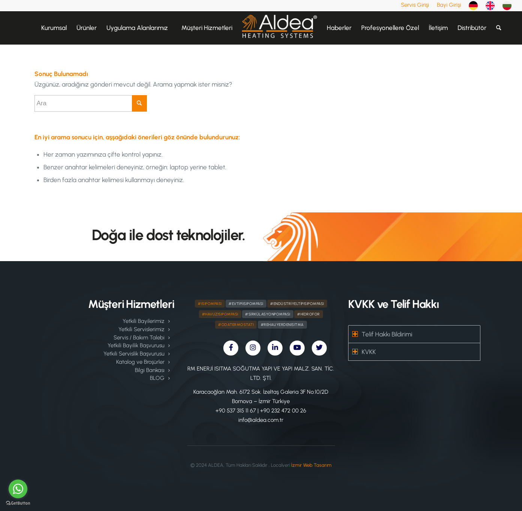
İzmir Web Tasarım (311, 465)
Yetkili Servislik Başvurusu (134, 353)
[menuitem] (415, 5)
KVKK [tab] (364, 352)
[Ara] (498, 28)
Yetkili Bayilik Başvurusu (136, 345)
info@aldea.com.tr (260, 420)
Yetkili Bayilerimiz (144, 321)
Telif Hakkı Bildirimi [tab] (382, 334)
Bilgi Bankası (150, 370)
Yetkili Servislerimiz (141, 329)
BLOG (157, 378)
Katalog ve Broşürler (140, 362)
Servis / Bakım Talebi (139, 337)
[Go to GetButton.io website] (18, 503)
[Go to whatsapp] (18, 489)
